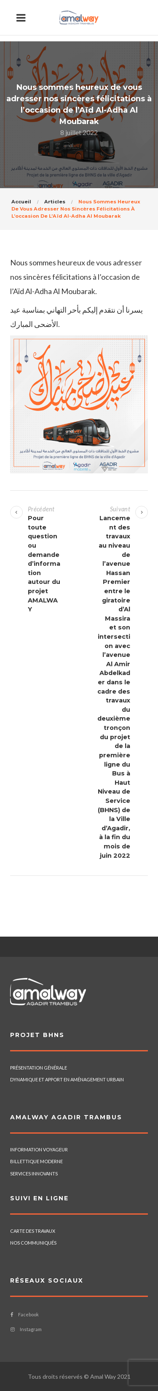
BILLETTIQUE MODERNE (36, 1161)
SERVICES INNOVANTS (34, 1173)
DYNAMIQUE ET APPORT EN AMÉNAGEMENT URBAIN (67, 1079)
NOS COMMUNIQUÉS (33, 1242)
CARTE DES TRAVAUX (32, 1231)
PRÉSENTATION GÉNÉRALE (38, 1067)
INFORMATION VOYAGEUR (39, 1149)
